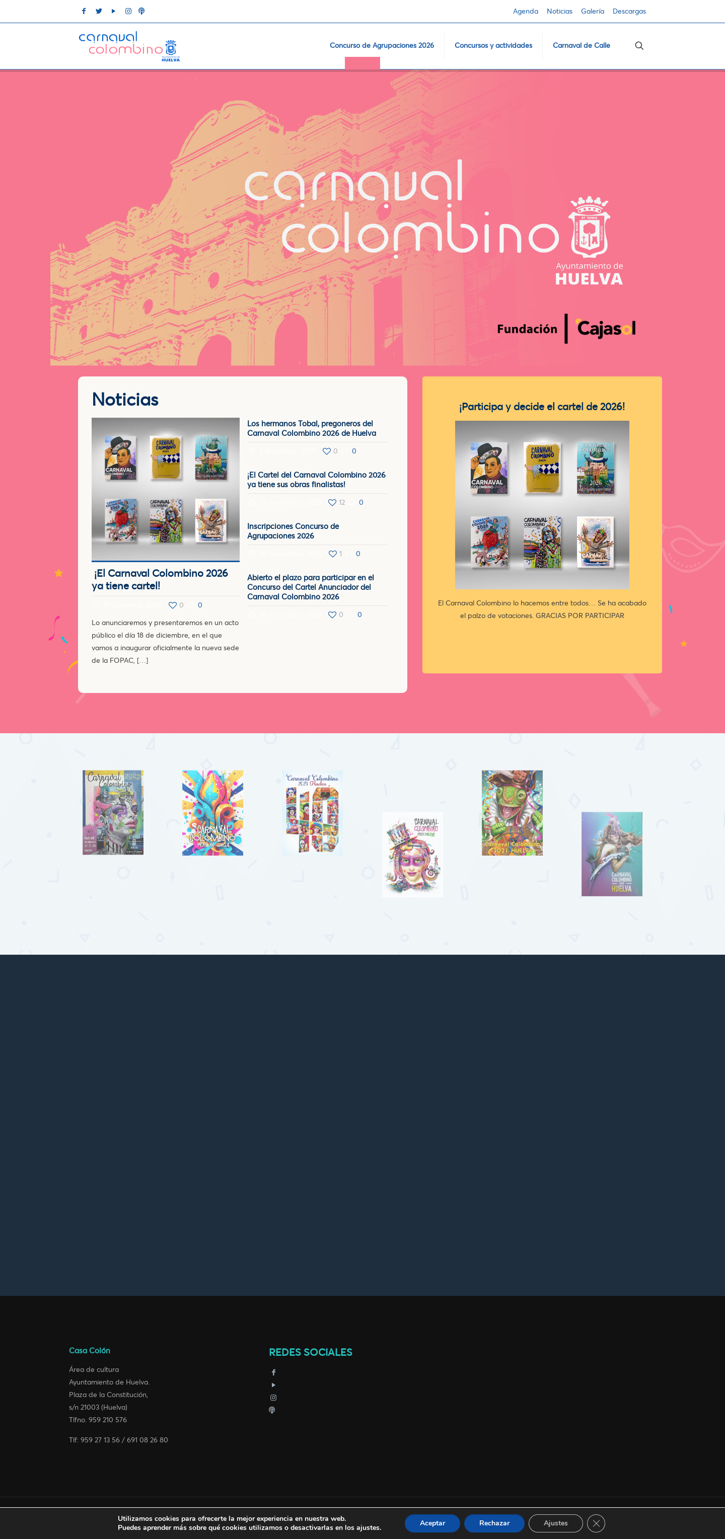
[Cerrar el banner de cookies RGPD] (596, 1523)
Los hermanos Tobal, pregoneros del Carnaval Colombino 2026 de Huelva (311, 428)
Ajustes (556, 1523)
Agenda (525, 11)
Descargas (629, 11)
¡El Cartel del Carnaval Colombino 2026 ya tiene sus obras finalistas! (316, 480)
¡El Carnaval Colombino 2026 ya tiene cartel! (160, 579)
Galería (592, 11)
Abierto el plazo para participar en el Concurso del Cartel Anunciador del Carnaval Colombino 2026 (310, 587)
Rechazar (494, 1523)
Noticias (559, 11)
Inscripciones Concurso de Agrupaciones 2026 (293, 531)
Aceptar (432, 1523)
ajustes (368, 1527)
